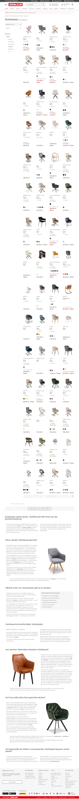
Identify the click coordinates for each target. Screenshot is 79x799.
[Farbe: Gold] (37, 207)
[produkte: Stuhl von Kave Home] (42, 133)
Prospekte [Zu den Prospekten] (34, 1)
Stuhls (18, 525)
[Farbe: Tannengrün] (39, 207)
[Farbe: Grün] (52, 47)
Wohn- (71, 658)
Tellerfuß (10, 39)
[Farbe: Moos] (54, 271)
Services (52, 779)
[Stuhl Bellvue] (28, 29)
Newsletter (40, 777)
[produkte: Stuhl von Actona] (55, 165)
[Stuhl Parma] (55, 125)
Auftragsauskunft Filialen (30, 776)
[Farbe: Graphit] (65, 110)
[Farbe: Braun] (50, 460)
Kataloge (40, 782)
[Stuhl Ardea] (28, 383)
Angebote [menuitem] (63, 8)
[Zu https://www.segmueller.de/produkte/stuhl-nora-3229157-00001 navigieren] (22, 670)
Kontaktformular (54, 777)
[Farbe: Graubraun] (52, 370)
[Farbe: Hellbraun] (63, 44)
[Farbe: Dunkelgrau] (65, 140)
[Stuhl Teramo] (68, 473)
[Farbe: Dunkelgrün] (37, 334)
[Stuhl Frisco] (42, 60)
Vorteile (66, 779)
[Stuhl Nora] (42, 289)
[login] (66, 4)
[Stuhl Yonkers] (55, 222)
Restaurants (67, 774)
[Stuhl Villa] (42, 351)
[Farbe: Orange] (67, 140)
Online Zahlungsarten (29, 774)
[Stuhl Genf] (28, 473)
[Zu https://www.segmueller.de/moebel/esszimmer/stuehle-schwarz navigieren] (45, 508)
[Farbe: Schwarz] (50, 47)
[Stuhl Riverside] (42, 187)
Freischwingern (16, 561)
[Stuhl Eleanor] (55, 351)
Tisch (10, 615)
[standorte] (53, 4)
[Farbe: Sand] (37, 306)
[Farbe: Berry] (67, 489)
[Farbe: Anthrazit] (27, 44)
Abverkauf (40, 773)
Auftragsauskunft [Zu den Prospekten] (56, 1)
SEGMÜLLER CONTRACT (70, 784)
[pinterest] (32, 794)
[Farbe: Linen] (37, 45)
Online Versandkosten (29, 773)
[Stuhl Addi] (55, 157)
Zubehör (10, 51)
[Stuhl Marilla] (42, 29)
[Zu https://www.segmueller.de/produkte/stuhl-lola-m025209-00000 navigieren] (57, 718)
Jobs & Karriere (68, 776)
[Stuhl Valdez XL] (55, 411)
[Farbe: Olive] (39, 241)
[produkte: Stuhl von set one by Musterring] (42, 69)
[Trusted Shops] (72, 794)
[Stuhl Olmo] (55, 94)
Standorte (67, 773)
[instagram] (34, 794)
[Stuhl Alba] (28, 254)
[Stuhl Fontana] (55, 254)
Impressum (45, 797)
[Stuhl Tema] (55, 442)
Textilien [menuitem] (31, 8)
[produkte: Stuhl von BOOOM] (28, 69)
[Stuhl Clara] (55, 289)
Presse (52, 784)
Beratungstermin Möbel (55, 773)
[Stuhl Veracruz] (28, 187)
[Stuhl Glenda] (55, 473)
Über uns (67, 777)
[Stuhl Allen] (28, 125)
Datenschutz (54, 797)
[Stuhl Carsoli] (55, 60)
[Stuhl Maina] (68, 319)
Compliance (67, 787)
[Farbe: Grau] (25, 44)
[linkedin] (39, 794)
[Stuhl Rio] (28, 411)
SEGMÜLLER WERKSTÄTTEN (71, 781)
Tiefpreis (40, 776)
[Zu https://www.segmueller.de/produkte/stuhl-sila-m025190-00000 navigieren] (57, 560)
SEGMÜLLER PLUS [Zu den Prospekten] (69, 1)
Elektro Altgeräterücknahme (56, 785)
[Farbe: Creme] (65, 44)
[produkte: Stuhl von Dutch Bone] (28, 450)
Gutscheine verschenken (43, 779)
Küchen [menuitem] (12, 8)
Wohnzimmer (20, 568)
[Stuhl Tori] (42, 254)
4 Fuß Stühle (11, 41)
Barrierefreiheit (72, 797)
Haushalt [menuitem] (38, 8)
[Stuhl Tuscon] (42, 411)
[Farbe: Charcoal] (65, 175)
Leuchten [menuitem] (24, 8)
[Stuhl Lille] (68, 125)
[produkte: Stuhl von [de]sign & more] (28, 37)
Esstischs (10, 707)
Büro (22, 709)
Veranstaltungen (41, 784)
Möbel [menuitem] (6, 8)
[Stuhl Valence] (42, 383)
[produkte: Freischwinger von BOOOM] (68, 297)
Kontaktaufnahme (55, 761)
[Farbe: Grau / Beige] (63, 241)
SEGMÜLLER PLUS (42, 781)
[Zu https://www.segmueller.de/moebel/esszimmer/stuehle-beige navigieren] (33, 508)
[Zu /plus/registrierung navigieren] (12, 782)
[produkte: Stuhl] (42, 37)
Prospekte (40, 774)
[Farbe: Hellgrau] (63, 140)
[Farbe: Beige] (65, 79)
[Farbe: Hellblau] (37, 175)
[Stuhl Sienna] (68, 60)
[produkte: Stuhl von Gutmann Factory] (55, 102)
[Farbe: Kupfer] (65, 274)
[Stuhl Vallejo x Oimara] (68, 254)
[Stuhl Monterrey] (28, 60)
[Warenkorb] (72, 4)
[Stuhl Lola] (55, 383)
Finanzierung (53, 781)
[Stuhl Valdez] (42, 442)
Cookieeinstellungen (63, 797)
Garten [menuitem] (18, 8)
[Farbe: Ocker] (24, 44)
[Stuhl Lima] (42, 222)
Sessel (56, 595)
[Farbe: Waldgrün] (39, 45)
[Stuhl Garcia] (42, 473)
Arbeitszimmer (57, 736)
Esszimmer (7, 34)
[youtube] (37, 794)
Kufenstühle (10, 49)
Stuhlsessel (10, 46)
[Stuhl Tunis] (28, 319)
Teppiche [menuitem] (45, 8)
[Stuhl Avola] (28, 94)
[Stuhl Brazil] (28, 222)
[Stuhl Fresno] (68, 157)
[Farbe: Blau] (40, 207)
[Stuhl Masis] (68, 442)
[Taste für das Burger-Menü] (5, 4)
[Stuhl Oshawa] (42, 319)
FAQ (52, 782)
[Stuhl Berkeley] (68, 411)
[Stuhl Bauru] (68, 383)
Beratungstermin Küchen (56, 774)
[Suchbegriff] (35, 4)
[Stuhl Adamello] (28, 442)
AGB (50, 797)
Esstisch (14, 558)
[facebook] (29, 794)
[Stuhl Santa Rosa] (68, 29)
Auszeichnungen (68, 785)
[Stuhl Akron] (68, 222)
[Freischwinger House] (68, 289)
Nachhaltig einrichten (69, 782)
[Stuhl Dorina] (42, 125)
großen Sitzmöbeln (27, 527)
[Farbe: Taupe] (50, 204)
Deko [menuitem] (51, 8)
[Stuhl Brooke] (68, 187)
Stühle (8, 36)
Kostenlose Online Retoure (30, 777)
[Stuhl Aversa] (55, 29)
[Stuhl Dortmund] (28, 157)
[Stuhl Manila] (28, 289)
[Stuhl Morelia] (42, 94)
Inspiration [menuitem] (71, 8)
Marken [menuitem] (56, 8)
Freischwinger (11, 44)
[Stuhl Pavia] (42, 157)
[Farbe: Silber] (52, 77)
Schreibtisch (53, 578)
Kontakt (52, 776)
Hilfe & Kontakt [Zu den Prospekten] (45, 1)
